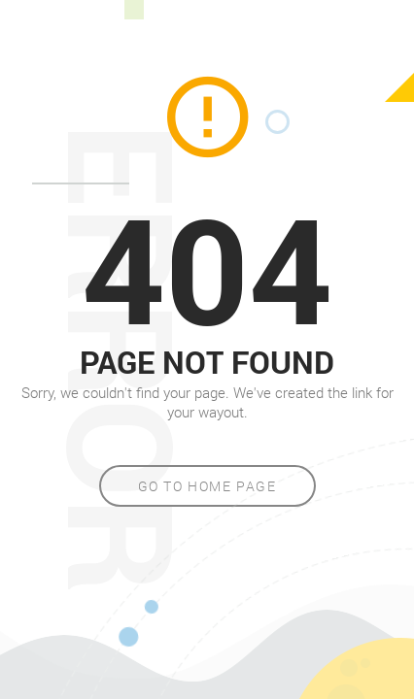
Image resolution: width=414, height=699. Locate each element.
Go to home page (207, 486)
